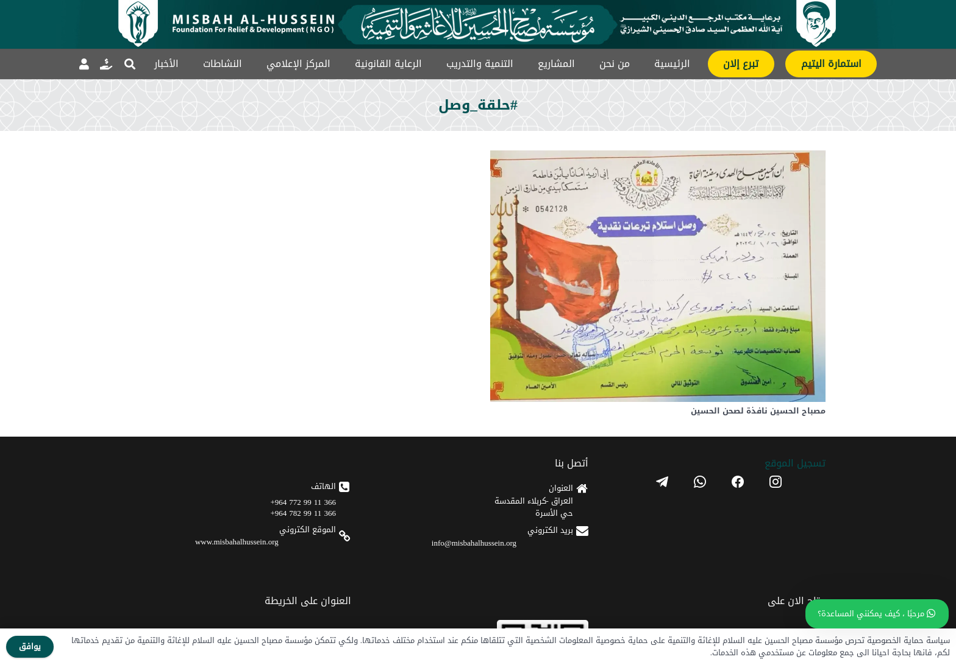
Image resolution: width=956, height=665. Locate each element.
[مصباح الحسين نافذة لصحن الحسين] (658, 159)
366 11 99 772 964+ (303, 502)
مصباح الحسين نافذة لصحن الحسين (758, 411)
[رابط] (106, 64)
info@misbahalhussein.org (474, 543)
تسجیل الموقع (795, 463)
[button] (130, 64)
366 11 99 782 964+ (303, 513)
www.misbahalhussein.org (237, 541)
